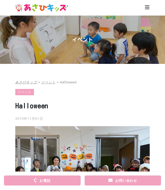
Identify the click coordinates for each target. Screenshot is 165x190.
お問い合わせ (122, 180)
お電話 (41, 180)
